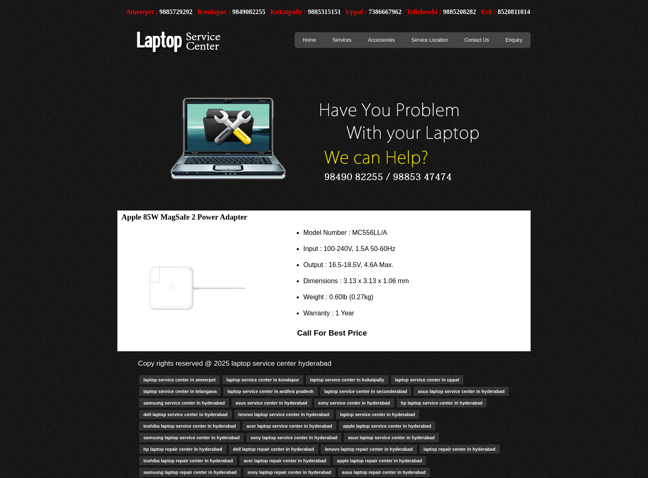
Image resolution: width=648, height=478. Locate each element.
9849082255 (248, 11)
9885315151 (324, 11)
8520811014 (514, 11)
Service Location (429, 40)
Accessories (381, 40)
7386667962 (385, 11)
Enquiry (513, 40)
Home (309, 40)
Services (342, 40)
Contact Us (477, 40)
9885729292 (176, 11)
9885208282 (459, 11)
